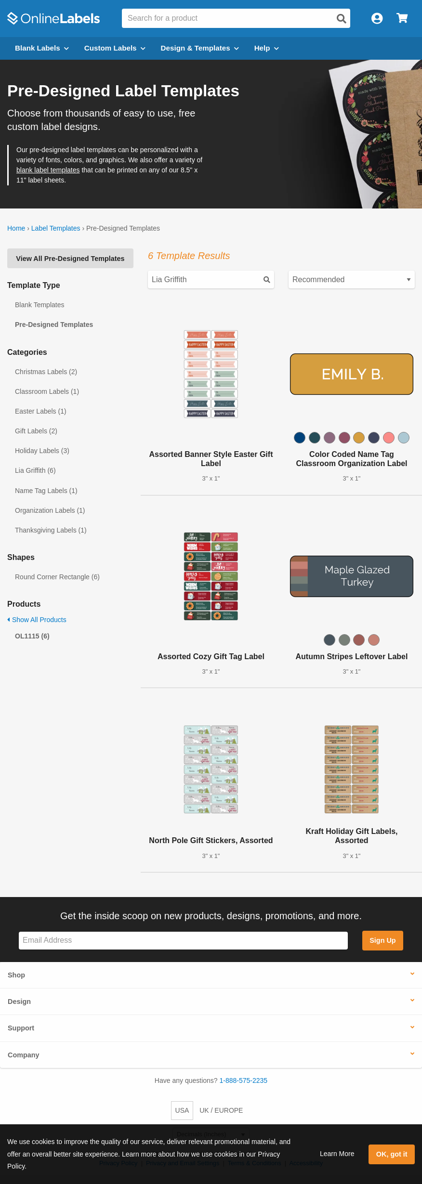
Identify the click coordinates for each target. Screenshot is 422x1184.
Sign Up (382, 940)
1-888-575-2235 (244, 1080)
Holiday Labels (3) (42, 451)
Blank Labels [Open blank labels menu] (42, 48)
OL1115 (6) (32, 636)
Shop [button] (16, 975)
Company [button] (24, 1055)
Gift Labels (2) (36, 431)
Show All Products (36, 620)
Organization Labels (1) (50, 510)
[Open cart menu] (402, 18)
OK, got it (392, 1154)
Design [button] (19, 1001)
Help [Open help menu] (266, 48)
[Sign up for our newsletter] (183, 941)
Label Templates (55, 228)
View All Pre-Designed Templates (70, 258)
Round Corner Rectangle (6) (57, 577)
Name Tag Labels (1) (46, 490)
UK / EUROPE (221, 1110)
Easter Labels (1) (40, 411)
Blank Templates (39, 305)
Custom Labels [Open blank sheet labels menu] (114, 48)
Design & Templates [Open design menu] (200, 48)
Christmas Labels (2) (46, 372)
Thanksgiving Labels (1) (51, 530)
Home (16, 228)
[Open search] (341, 18)
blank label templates (48, 170)
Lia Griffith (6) (35, 470)
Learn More (337, 1154)
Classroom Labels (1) (47, 391)
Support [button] (21, 1028)
